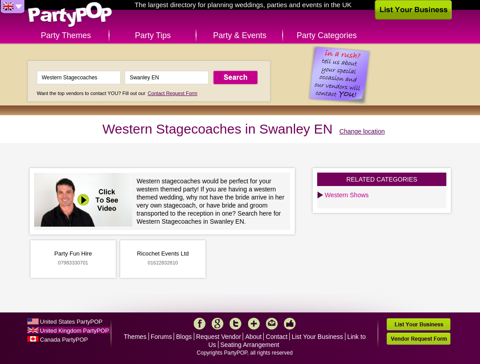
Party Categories (327, 35)
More (254, 323)
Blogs (184, 336)
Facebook (199, 323)
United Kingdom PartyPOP (74, 330)
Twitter (235, 323)
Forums (161, 336)
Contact (277, 336)
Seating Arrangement (249, 344)
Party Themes (66, 35)
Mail (272, 323)
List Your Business (317, 336)
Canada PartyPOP (64, 339)
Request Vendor (218, 336)
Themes (135, 336)
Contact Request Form (172, 93)
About (253, 336)
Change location (362, 131)
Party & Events (239, 35)
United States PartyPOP (71, 321)
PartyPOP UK (70, 15)
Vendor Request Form (418, 338)
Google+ (217, 323)
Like (290, 323)
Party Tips (153, 35)
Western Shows (347, 195)
